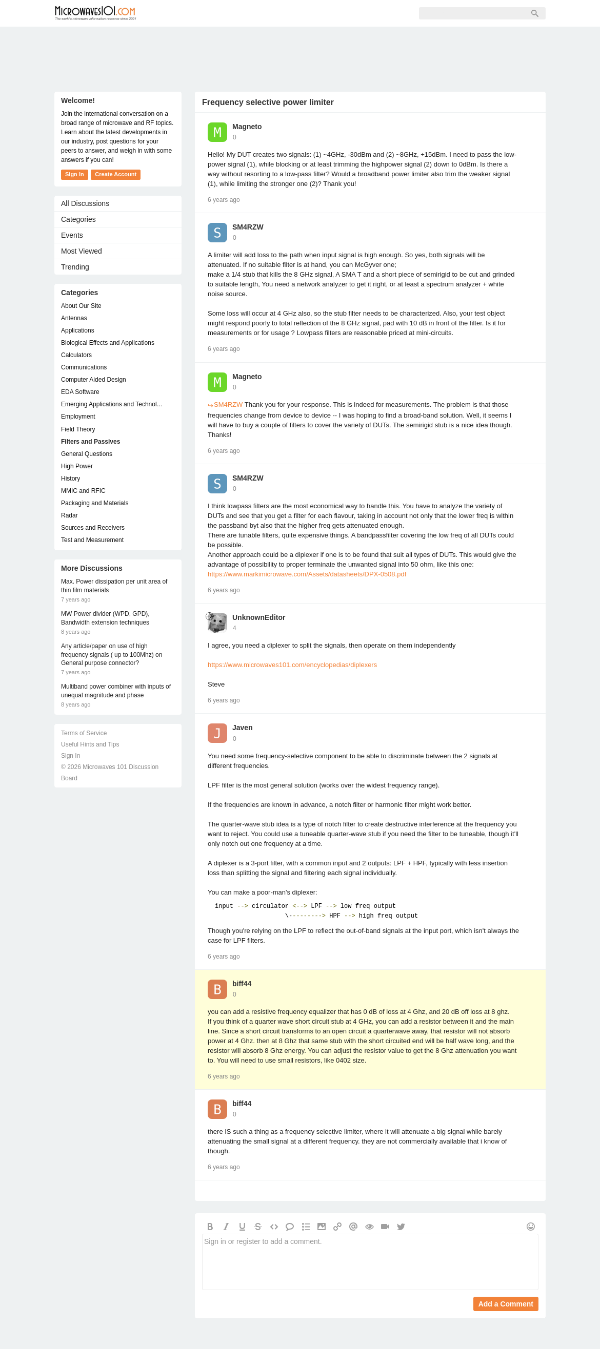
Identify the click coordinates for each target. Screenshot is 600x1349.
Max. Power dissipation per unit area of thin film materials (114, 586)
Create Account (115, 174)
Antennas (74, 318)
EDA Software (80, 392)
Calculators (76, 355)
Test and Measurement (92, 540)
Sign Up (262, 13)
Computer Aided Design (93, 379)
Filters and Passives (90, 441)
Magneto (247, 126)
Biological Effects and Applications (107, 342)
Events (72, 235)
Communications (84, 367)
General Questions (86, 454)
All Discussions (85, 203)
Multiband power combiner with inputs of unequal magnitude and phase (116, 691)
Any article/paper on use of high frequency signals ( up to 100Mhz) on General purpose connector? (111, 654)
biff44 (241, 984)
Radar (69, 515)
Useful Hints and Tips (90, 744)
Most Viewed (81, 251)
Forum (170, 13)
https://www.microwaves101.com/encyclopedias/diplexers (292, 665)
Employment (78, 416)
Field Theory (78, 429)
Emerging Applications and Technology (113, 404)
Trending (75, 267)
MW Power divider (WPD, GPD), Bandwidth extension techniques (105, 618)
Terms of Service (84, 733)
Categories (78, 219)
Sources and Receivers (93, 527)
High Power (77, 466)
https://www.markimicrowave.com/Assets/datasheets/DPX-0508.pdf (307, 574)
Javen (242, 727)
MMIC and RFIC (83, 490)
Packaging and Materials (94, 503)
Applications (77, 330)
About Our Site (81, 305)
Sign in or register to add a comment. (370, 1262)
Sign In (306, 13)
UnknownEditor (258, 617)
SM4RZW (248, 227)
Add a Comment (505, 1304)
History (70, 478)
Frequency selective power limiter (268, 102)
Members (215, 13)
